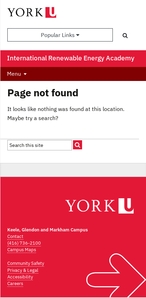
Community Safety (25, 263)
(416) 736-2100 (24, 243)
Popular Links (60, 34)
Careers (15, 283)
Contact (15, 236)
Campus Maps (21, 250)
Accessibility (20, 277)
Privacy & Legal (22, 270)
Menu (14, 73)
